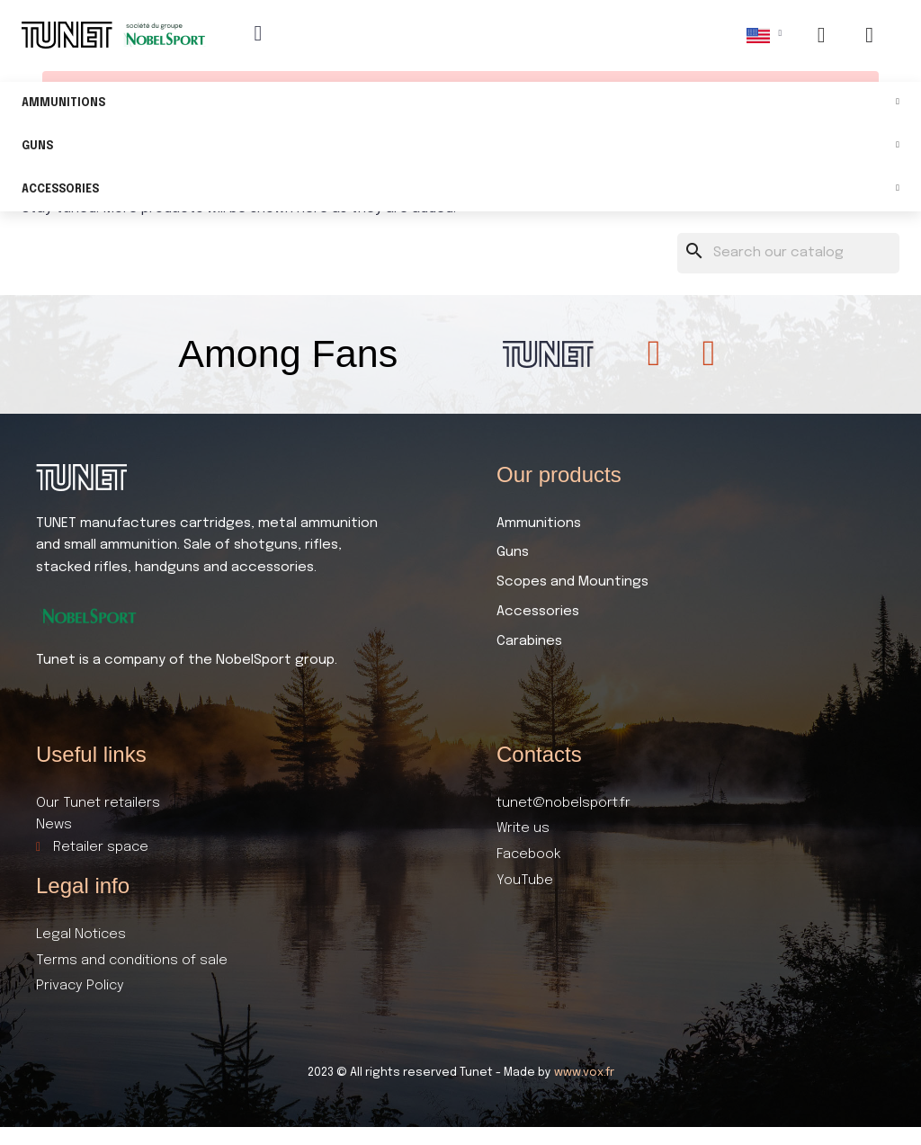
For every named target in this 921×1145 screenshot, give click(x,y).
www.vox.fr (584, 1072)
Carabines (529, 641)
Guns (460, 147)
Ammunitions (460, 104)
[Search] (788, 253)
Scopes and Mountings (572, 582)
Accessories (460, 190)
